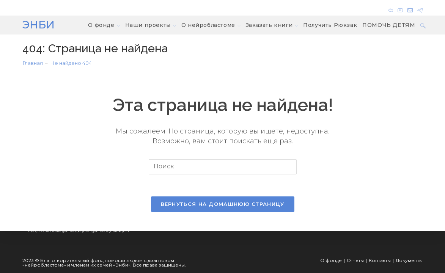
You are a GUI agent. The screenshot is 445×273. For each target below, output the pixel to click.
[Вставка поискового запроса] (223, 166)
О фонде (331, 260)
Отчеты (355, 260)
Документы (409, 260)
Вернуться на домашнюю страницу (223, 205)
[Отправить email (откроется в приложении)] (410, 9)
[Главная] (32, 63)
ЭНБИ (38, 24)
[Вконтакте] (390, 9)
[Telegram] (419, 9)
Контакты (380, 260)
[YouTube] (400, 9)
